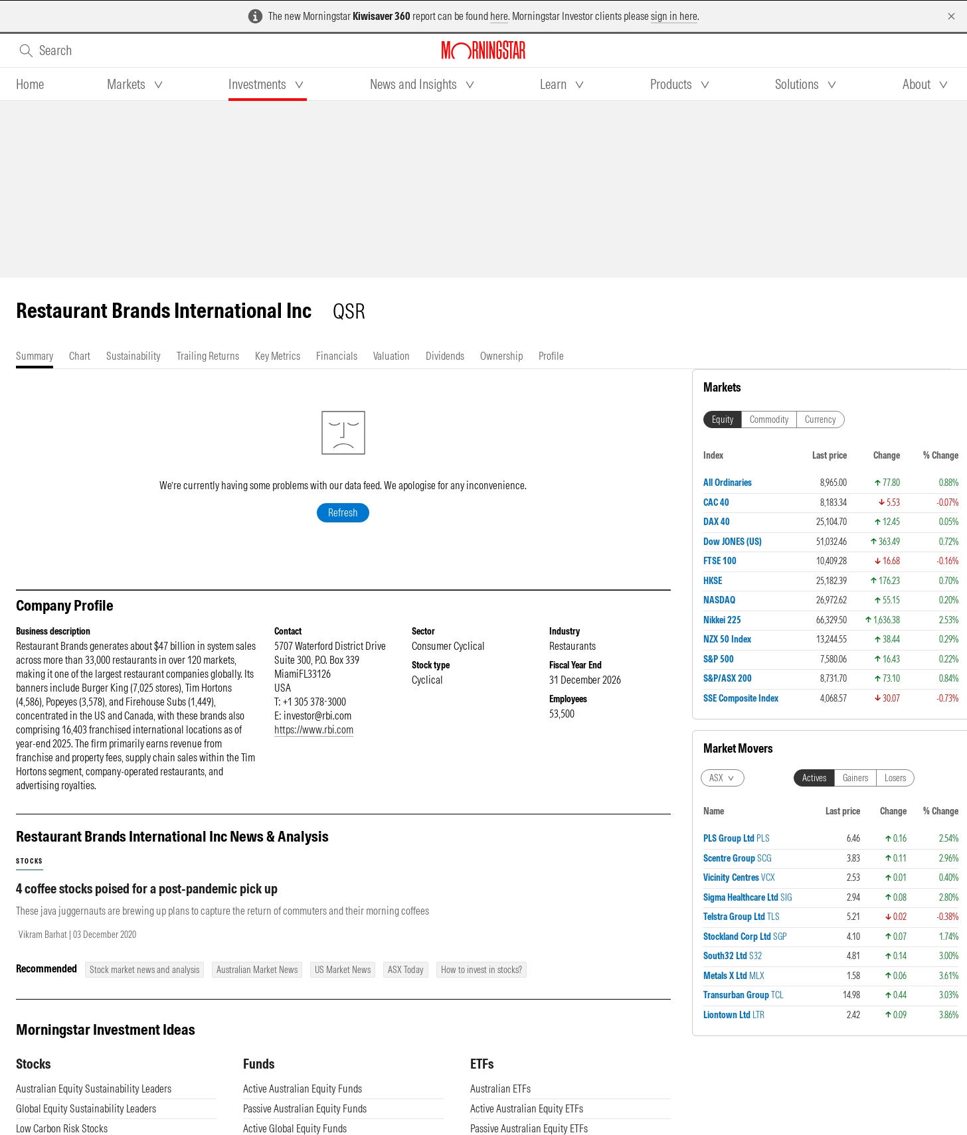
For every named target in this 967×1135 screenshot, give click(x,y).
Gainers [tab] (855, 778)
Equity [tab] (722, 419)
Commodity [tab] (769, 419)
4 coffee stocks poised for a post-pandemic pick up (147, 888)
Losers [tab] (895, 778)
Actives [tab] (814, 778)
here (499, 16)
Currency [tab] (820, 419)
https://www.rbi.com (313, 729)
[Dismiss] (951, 16)
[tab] (30, 84)
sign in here (674, 16)
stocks (29, 861)
